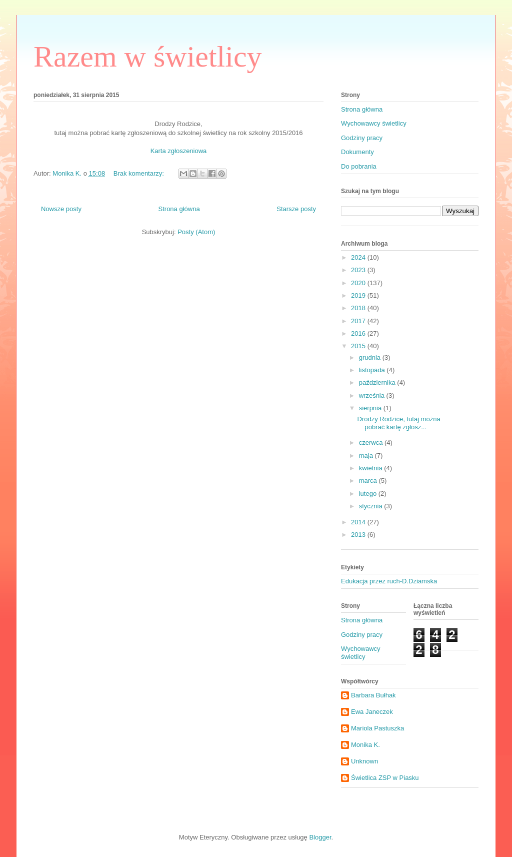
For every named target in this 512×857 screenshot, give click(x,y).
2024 (359, 257)
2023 (359, 270)
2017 (359, 321)
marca (369, 480)
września (372, 395)
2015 (359, 346)
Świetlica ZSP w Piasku (385, 777)
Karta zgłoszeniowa (178, 151)
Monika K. (365, 744)
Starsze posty (296, 209)
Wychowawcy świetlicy (373, 123)
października (378, 382)
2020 (359, 283)
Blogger (320, 837)
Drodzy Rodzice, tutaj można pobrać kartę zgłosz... (398, 423)
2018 (359, 308)
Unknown (364, 761)
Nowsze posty (61, 209)
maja (367, 455)
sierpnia (371, 408)
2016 (359, 333)
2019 (359, 295)
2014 (359, 522)
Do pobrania (358, 166)
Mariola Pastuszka (377, 728)
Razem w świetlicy (148, 56)
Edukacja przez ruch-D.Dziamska (389, 581)
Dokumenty (357, 152)
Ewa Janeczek (372, 711)
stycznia (371, 506)
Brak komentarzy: (140, 173)
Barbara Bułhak (373, 695)
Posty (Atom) (196, 232)
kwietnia (371, 468)
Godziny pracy (361, 138)
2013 (359, 534)
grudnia (370, 357)
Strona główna (179, 209)
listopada (373, 370)
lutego (368, 493)
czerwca (371, 442)
